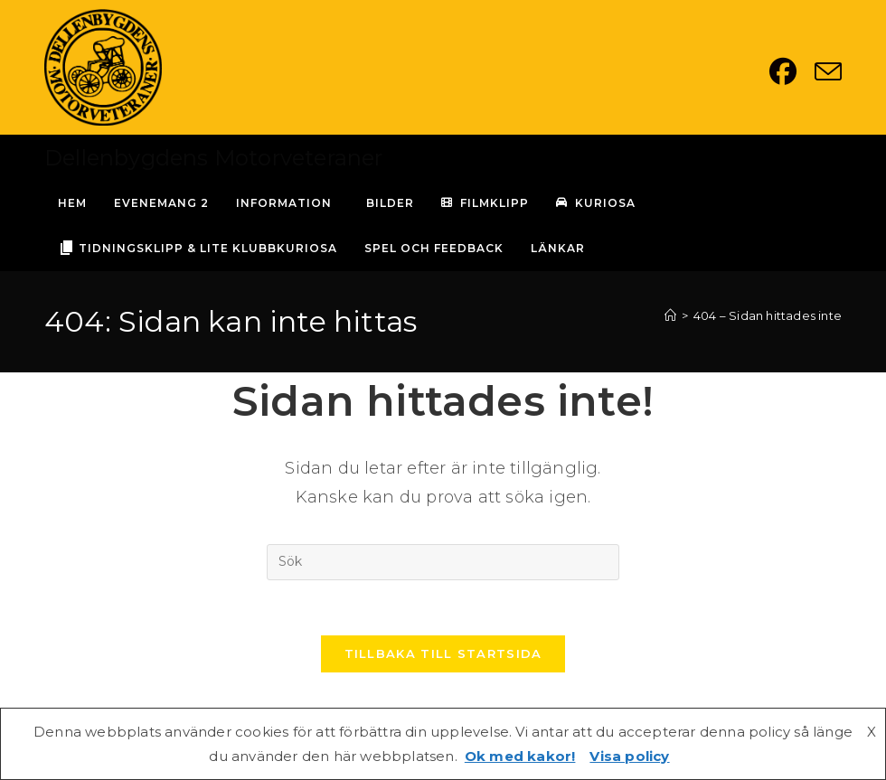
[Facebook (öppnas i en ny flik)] (792, 71)
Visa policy (629, 756)
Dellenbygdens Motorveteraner (213, 158)
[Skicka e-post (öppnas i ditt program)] (828, 71)
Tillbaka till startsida (443, 653)
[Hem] (670, 315)
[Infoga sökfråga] (443, 562)
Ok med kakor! (520, 756)
